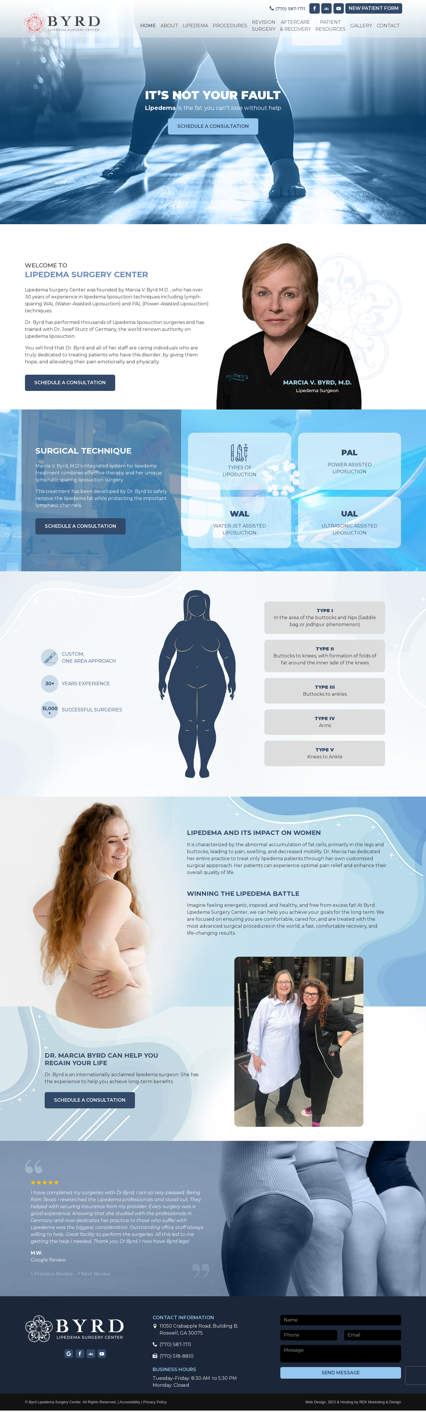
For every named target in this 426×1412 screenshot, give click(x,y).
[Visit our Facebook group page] (90, 1355)
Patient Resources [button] (329, 26)
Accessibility (130, 1403)
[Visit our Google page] (68, 1355)
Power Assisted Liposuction (350, 462)
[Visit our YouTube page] (337, 8)
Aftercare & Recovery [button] (294, 26)
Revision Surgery (262, 26)
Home (147, 26)
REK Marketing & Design (380, 1403)
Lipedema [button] (194, 26)
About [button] (168, 26)
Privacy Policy (155, 1403)
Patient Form (373, 8)
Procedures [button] (229, 26)
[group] (68, 1275)
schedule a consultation (213, 127)
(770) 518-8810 (173, 1357)
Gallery (360, 26)
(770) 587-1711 (284, 8)
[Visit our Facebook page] (313, 8)
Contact (387, 26)
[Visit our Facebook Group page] (325, 8)
